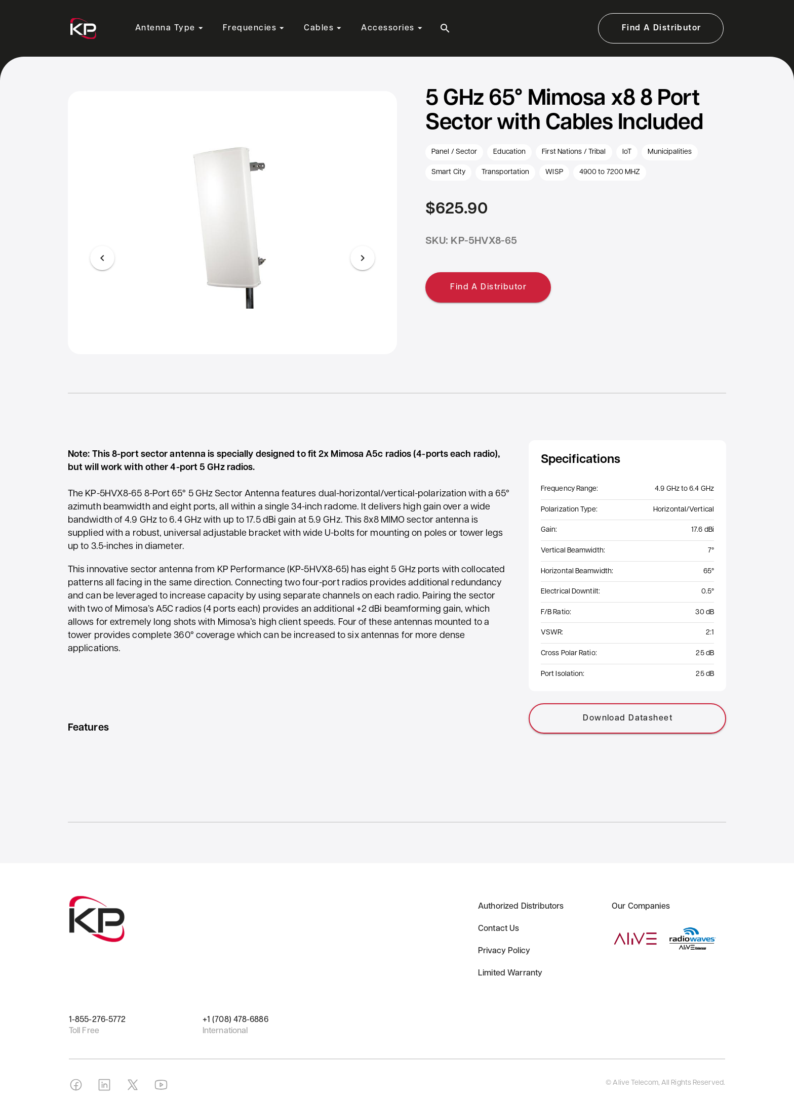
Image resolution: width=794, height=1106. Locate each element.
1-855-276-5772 (97, 1020)
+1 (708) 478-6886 (235, 1020)
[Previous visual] (102, 258)
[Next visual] (362, 258)
